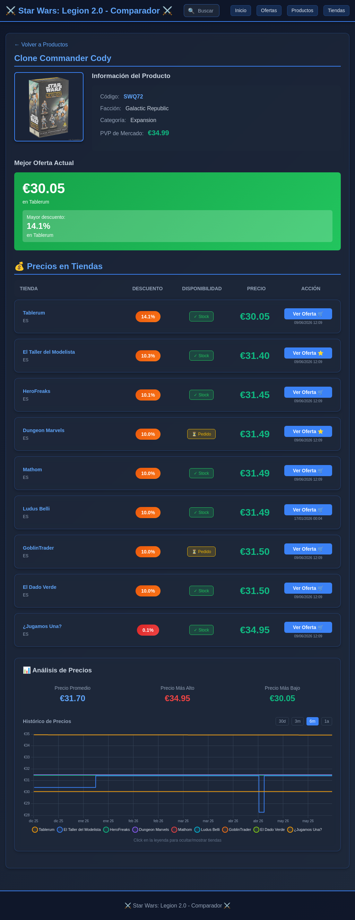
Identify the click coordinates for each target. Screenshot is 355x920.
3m (298, 721)
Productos (302, 11)
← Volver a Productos (41, 45)
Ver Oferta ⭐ (308, 353)
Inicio (240, 11)
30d (282, 721)
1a (326, 721)
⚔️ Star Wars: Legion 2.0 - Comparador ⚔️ (89, 10)
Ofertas (269, 11)
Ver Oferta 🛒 (308, 314)
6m (312, 721)
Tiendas (336, 11)
